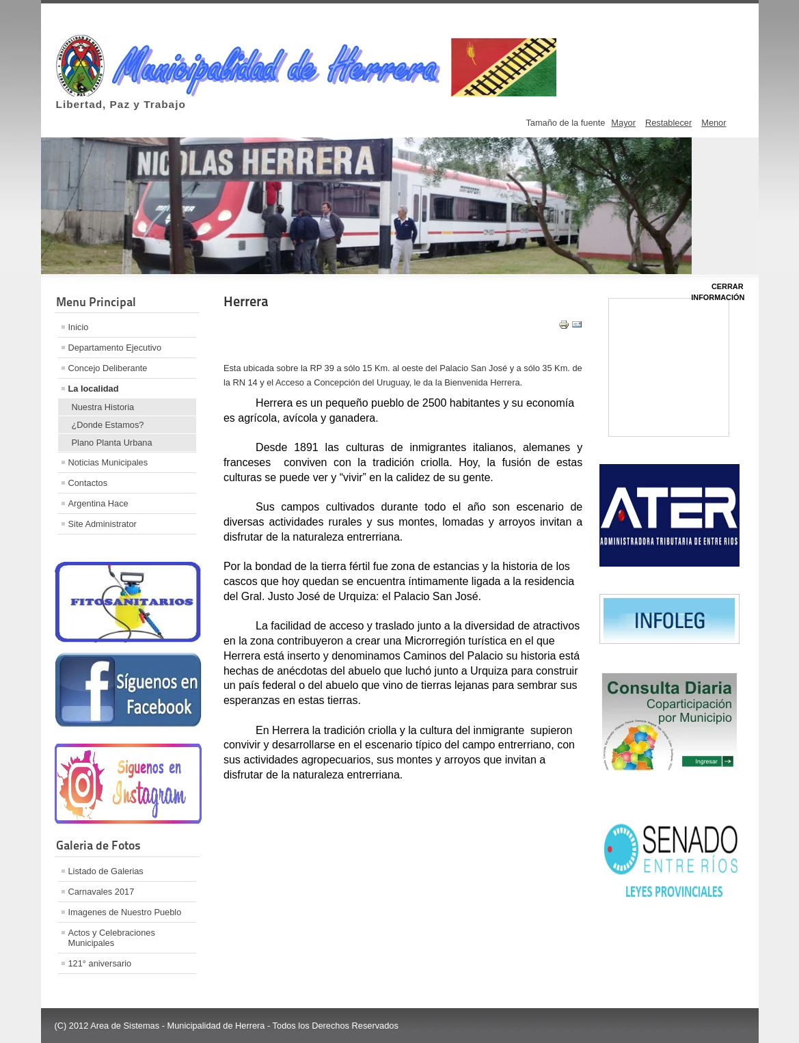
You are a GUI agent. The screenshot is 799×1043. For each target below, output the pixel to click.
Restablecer (668, 123)
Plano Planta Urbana (112, 442)
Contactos (88, 483)
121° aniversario (100, 963)
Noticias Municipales (108, 462)
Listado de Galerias (106, 871)
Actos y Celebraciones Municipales (111, 937)
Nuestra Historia (103, 407)
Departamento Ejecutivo (115, 347)
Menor (713, 123)
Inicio (78, 327)
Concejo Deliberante (108, 368)
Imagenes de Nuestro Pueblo (125, 912)
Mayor (623, 123)
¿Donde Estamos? (108, 425)
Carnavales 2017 (101, 891)
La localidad (93, 388)
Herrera (246, 301)
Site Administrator (102, 524)
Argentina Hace (98, 503)
